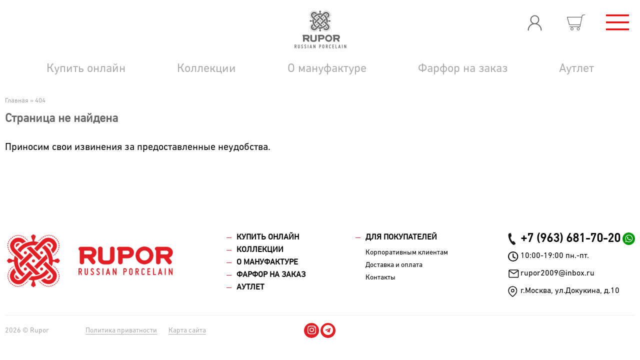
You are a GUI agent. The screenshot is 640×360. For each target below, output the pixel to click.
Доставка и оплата (394, 265)
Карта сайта (187, 330)
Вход (534, 22)
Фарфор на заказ (463, 68)
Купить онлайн (86, 68)
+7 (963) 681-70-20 (570, 238)
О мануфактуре (327, 68)
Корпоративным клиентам (407, 252)
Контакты (381, 277)
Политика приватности (121, 330)
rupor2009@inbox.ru (557, 274)
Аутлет (576, 68)
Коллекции (206, 68)
